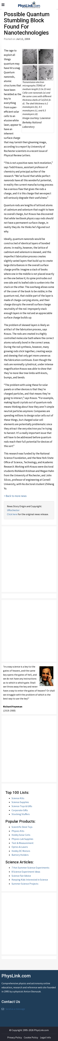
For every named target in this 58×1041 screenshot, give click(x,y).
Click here (12, 514)
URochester (13, 510)
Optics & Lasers (20, 846)
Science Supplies (20, 802)
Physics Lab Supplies (22, 838)
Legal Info (45, 1037)
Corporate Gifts (20, 810)
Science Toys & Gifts (22, 806)
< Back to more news (15, 496)
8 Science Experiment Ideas (26, 871)
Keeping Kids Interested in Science (30, 879)
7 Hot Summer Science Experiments (30, 867)
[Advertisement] (29, 559)
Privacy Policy (14, 1037)
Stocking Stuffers (21, 814)
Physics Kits (18, 830)
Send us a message (15, 1008)
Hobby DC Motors (21, 850)
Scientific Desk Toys (22, 826)
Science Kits (18, 798)
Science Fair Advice (21, 875)
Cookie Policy (31, 1037)
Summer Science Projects (25, 883)
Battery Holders (20, 854)
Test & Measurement (23, 842)
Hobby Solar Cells (21, 834)
